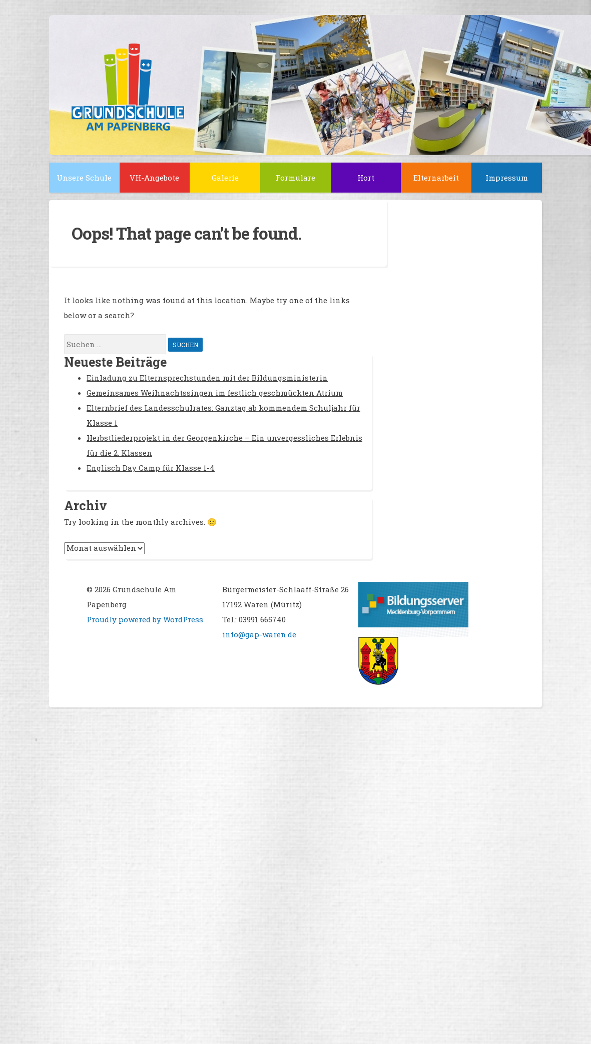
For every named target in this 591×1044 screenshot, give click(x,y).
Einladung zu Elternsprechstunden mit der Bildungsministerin (207, 378)
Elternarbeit (436, 178)
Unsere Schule (84, 178)
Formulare (295, 178)
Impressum (506, 178)
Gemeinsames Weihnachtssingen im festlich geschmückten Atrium (215, 393)
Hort (365, 178)
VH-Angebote (154, 178)
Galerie (225, 178)
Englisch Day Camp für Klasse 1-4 (151, 468)
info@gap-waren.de (259, 634)
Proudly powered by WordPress (145, 619)
